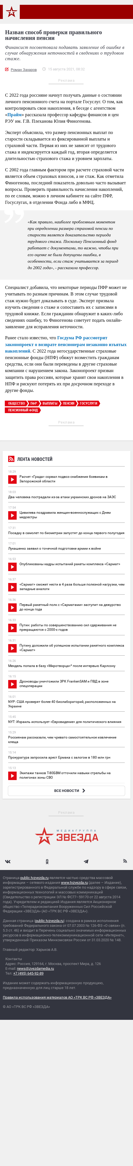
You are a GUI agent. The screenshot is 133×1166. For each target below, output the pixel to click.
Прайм (14, 114)
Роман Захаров (24, 70)
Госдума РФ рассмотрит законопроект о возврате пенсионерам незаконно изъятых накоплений (66, 344)
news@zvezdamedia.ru (35, 968)
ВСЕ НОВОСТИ (70, 791)
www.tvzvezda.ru (74, 882)
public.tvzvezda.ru (34, 878)
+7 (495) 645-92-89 (28, 973)
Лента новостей (30, 460)
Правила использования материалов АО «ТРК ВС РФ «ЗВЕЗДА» (57, 997)
